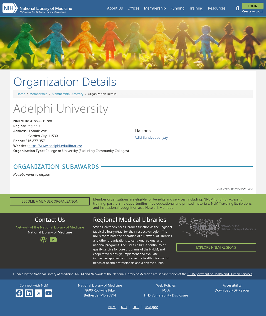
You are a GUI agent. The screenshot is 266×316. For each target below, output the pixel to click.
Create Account (253, 11)
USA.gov (151, 307)
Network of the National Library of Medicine (50, 227)
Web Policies (166, 285)
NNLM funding (215, 199)
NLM (112, 307)
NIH (124, 307)
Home (21, 94)
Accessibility (232, 285)
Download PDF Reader (232, 290)
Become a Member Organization (49, 201)
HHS (136, 307)
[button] (115, 8)
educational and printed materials (182, 203)
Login (252, 6)
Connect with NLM (34, 285)
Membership (38, 94)
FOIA (166, 290)
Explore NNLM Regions (216, 247)
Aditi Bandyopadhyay (151, 137)
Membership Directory (68, 94)
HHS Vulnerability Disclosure (166, 295)
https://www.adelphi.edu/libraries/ (55, 145)
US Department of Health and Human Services (219, 274)
